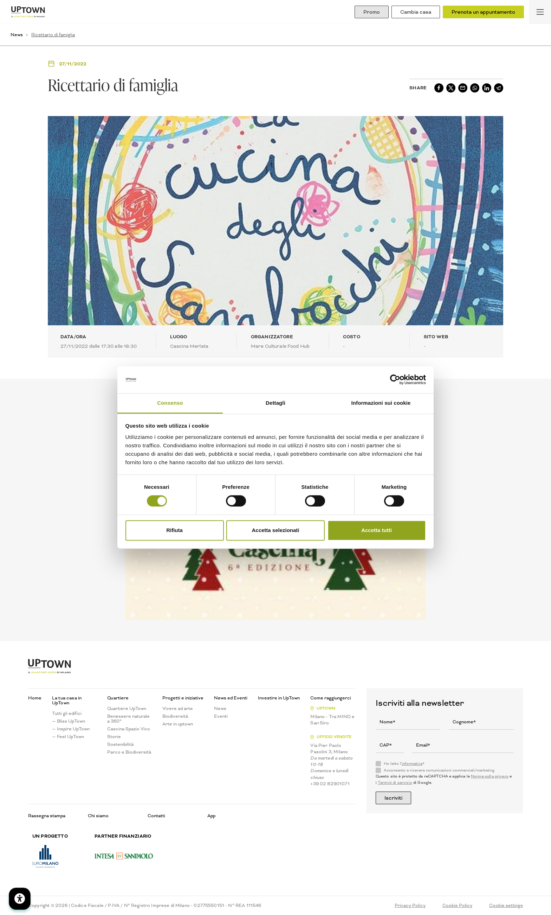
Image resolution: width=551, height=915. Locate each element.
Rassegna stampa (46, 816)
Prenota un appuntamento (483, 11)
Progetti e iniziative (182, 698)
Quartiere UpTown (126, 708)
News (17, 35)
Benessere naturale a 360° (128, 719)
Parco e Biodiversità (129, 752)
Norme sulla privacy (489, 776)
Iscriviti (393, 797)
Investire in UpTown (279, 698)
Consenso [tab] (170, 403)
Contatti (156, 816)
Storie (114, 736)
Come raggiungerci (330, 698)
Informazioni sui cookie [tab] (381, 403)
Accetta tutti (376, 530)
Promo (371, 11)
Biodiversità (175, 716)
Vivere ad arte (177, 708)
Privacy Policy (410, 905)
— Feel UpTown (68, 736)
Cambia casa (415, 11)
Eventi (221, 716)
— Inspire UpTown (71, 729)
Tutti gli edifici (67, 713)
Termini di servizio (395, 782)
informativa (412, 763)
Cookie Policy (457, 905)
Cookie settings (506, 905)
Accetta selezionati (275, 530)
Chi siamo (98, 816)
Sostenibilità (120, 744)
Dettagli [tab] (275, 403)
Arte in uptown (177, 724)
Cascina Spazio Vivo (128, 729)
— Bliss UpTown (68, 721)
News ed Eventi (230, 698)
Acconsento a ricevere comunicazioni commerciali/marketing (439, 770)
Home (34, 698)
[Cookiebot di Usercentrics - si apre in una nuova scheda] (395, 380)
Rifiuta (174, 530)
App (211, 816)
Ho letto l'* (404, 763)
